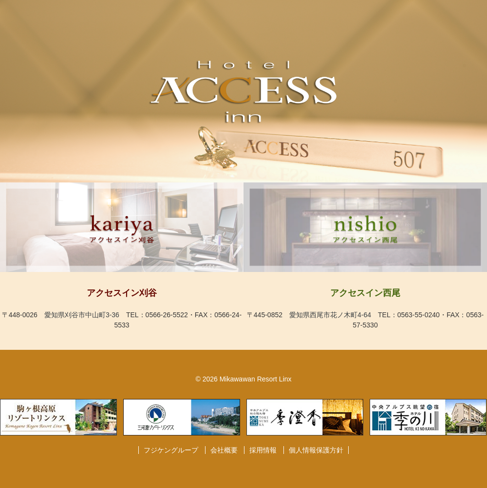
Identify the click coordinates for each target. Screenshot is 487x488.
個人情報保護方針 (316, 450)
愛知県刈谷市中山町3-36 (81, 315)
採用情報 (263, 450)
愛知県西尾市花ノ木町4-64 (330, 315)
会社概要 (224, 450)
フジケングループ (171, 450)
